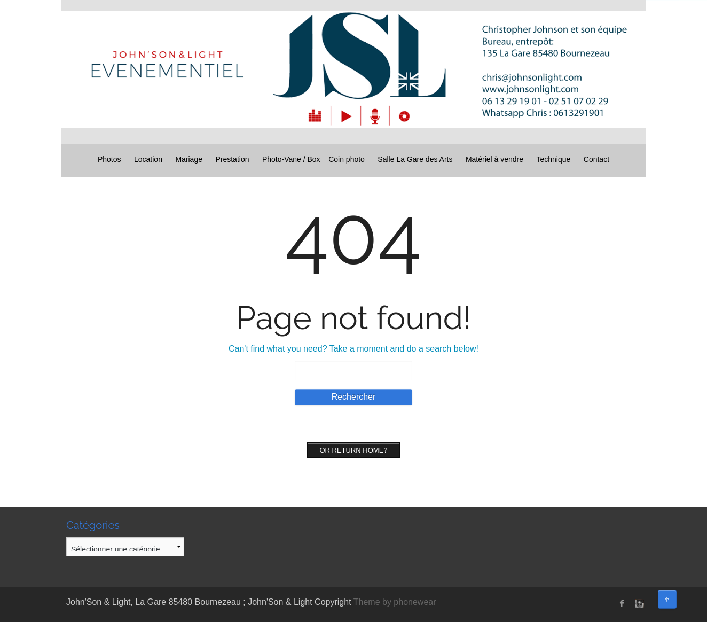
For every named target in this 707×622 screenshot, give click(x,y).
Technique (554, 159)
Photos (109, 159)
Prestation (232, 159)
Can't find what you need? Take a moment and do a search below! (353, 348)
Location (148, 159)
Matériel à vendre (494, 159)
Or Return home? (353, 450)
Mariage (188, 159)
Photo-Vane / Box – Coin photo (313, 159)
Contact (596, 159)
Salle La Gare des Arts (415, 159)
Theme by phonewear (395, 602)
